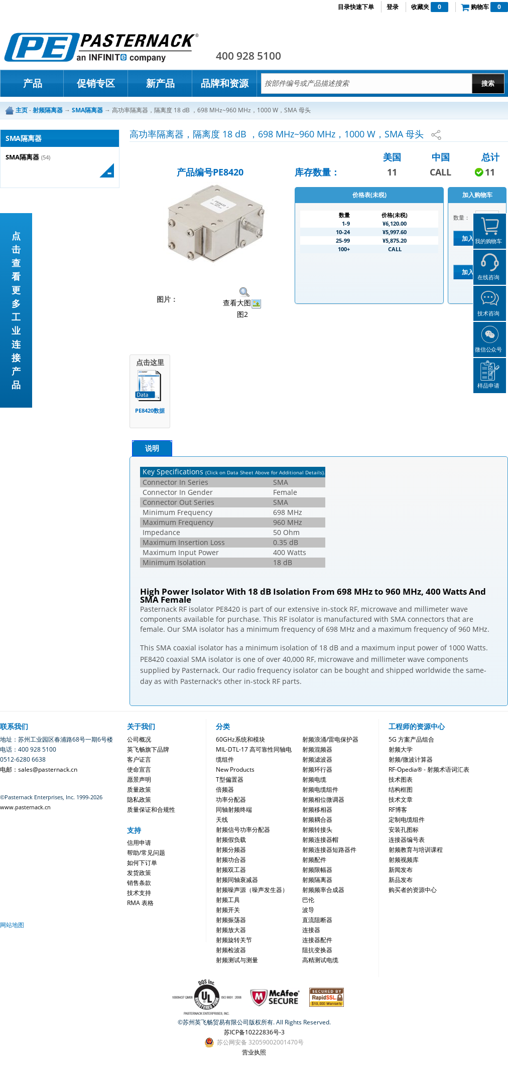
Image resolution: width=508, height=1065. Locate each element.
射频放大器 (231, 930)
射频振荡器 (231, 920)
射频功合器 (231, 859)
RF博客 (398, 809)
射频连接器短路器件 (329, 849)
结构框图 (401, 789)
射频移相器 (317, 809)
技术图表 (401, 779)
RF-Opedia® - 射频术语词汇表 (429, 769)
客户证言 (139, 759)
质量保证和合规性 (151, 809)
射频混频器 (317, 749)
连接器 (311, 930)
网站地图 (12, 925)
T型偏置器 (229, 779)
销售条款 (139, 882)
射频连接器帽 (320, 839)
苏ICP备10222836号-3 (254, 1032)
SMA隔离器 (22, 157)
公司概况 (139, 739)
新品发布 (401, 879)
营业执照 (254, 1052)
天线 (222, 819)
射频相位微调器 (323, 799)
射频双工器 (231, 869)
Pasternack (101, 47)
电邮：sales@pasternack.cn (38, 769)
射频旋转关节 (234, 940)
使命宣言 (139, 769)
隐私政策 (139, 799)
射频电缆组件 (320, 789)
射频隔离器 (317, 879)
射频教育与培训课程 (416, 849)
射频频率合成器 (323, 889)
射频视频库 (404, 859)
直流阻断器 (317, 920)
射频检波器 (231, 950)
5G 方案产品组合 (411, 739)
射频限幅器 (317, 869)
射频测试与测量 (237, 960)
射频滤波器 (317, 759)
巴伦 (308, 900)
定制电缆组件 (407, 819)
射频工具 (228, 900)
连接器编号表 (407, 839)
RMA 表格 (140, 903)
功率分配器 (231, 799)
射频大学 (401, 749)
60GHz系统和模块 (240, 739)
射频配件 (314, 859)
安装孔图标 (404, 829)
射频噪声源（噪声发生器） (252, 889)
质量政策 (139, 789)
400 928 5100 (248, 56)
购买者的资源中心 (413, 889)
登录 (393, 7)
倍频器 (225, 789)
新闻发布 (401, 869)
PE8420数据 (150, 410)
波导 (308, 910)
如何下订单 (142, 862)
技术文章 (401, 799)
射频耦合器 (317, 819)
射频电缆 (314, 779)
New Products (235, 769)
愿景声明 (139, 779)
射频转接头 (317, 829)
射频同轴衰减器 (237, 879)
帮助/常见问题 (146, 852)
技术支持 (139, 893)
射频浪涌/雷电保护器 (330, 739)
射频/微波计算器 (411, 759)
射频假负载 (231, 839)
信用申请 (139, 842)
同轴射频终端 (234, 809)
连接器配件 (317, 940)
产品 (32, 83)
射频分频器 (231, 849)
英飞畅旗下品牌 (148, 749)
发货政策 (139, 872)
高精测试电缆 (320, 960)
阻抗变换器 (317, 950)
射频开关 (228, 910)
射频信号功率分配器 (243, 829)
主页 (22, 110)
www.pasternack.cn (25, 807)
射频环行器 (317, 769)
